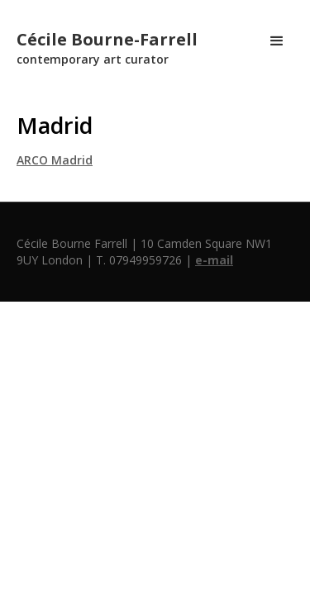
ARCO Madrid (55, 160)
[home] (103, 41)
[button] (277, 41)
